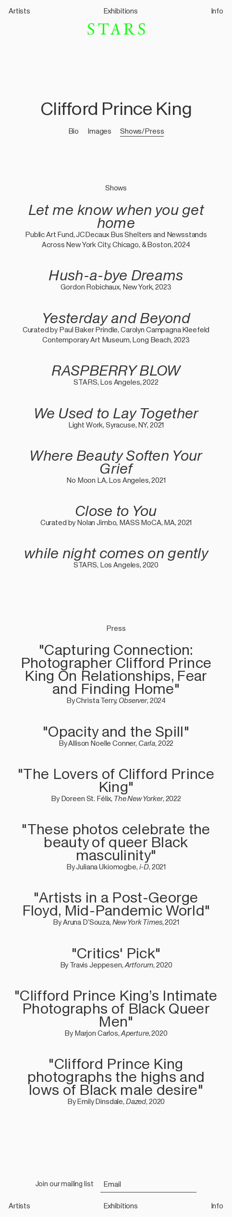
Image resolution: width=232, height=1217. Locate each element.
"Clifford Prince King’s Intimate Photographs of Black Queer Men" (116, 1008)
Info (217, 11)
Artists (19, 11)
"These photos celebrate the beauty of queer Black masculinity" (116, 842)
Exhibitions (120, 11)
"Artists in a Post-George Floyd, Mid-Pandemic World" (116, 904)
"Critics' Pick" (116, 953)
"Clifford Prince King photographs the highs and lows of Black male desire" (116, 1077)
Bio (73, 131)
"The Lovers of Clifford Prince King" (116, 780)
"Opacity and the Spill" (116, 731)
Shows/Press (142, 131)
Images (99, 131)
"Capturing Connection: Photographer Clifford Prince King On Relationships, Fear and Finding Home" (116, 669)
